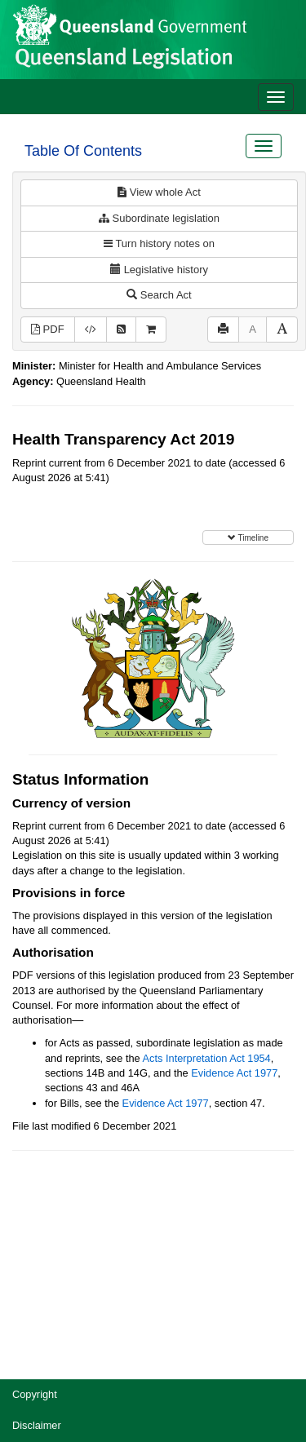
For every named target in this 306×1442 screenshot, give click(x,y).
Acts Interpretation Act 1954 (207, 1058)
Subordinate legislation (159, 218)
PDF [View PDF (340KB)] (47, 329)
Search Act (158, 295)
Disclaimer (36, 1425)
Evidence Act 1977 (234, 1073)
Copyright (34, 1394)
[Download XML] (90, 329)
